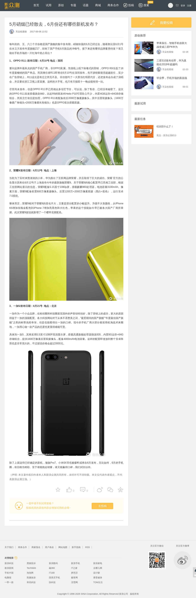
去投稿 (102, 506)
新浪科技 (9, 563)
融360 (52, 568)
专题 (73, 5)
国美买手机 (54, 577)
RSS (87, 547)
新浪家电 (97, 563)
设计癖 (96, 573)
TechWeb (31, 568)
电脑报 (8, 577)
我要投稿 (161, 22)
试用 (48, 5)
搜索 (146, 3)
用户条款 (49, 547)
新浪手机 (75, 563)
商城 (98, 5)
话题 (86, 5)
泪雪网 (74, 582)
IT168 (52, 573)
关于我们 (9, 547)
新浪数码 (53, 563)
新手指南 (76, 547)
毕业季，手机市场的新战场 (172, 78)
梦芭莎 (74, 573)
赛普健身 (97, 577)
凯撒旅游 (31, 577)
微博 (182, 560)
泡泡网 (30, 573)
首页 (36, 5)
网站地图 (62, 547)
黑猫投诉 (31, 563)
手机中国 (9, 573)
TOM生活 (98, 582)
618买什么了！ (165, 126)
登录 (183, 5)
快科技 (52, 582)
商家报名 (36, 547)
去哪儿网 (97, 568)
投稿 (131, 5)
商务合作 (113, 5)
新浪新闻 (9, 568)
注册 (189, 5)
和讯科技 (31, 582)
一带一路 (9, 582)
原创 (61, 5)
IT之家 (74, 568)
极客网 (74, 577)
